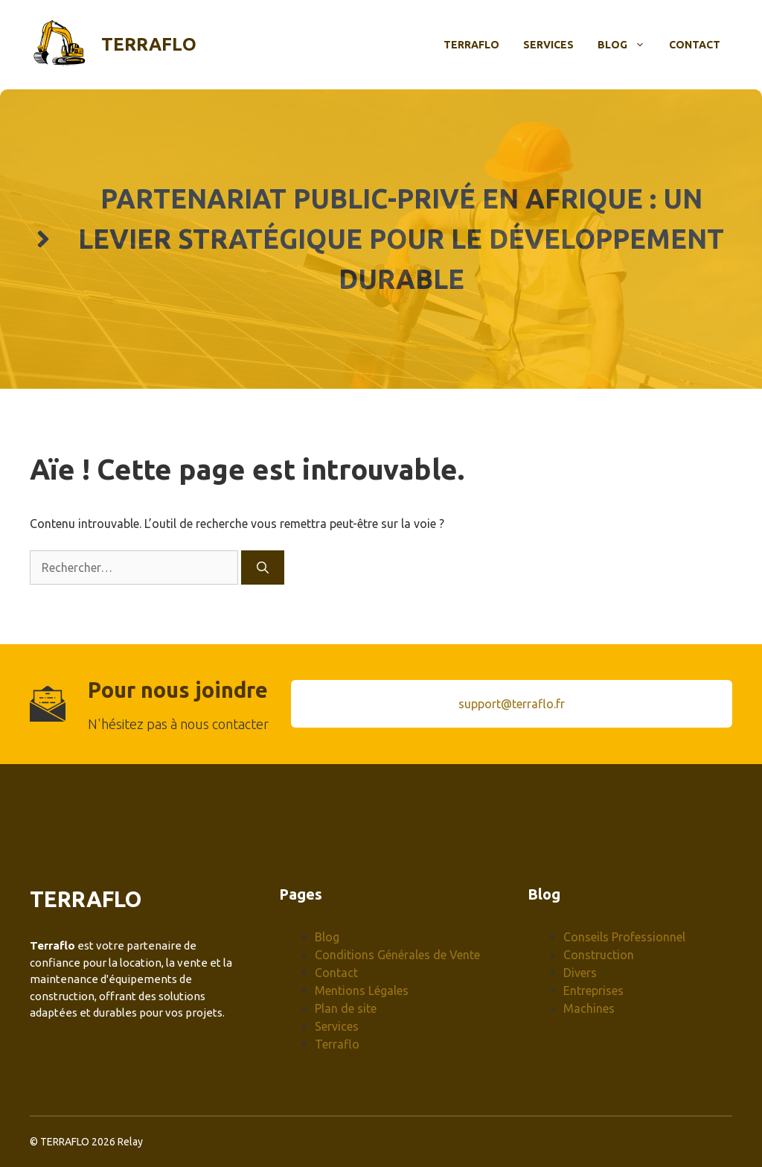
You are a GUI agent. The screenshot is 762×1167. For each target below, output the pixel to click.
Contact (694, 45)
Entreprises (593, 990)
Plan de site (346, 1008)
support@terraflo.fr (511, 703)
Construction (598, 954)
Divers (580, 972)
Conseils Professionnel (624, 937)
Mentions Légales (362, 990)
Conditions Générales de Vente (397, 954)
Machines (589, 1008)
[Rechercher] (262, 567)
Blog (627, 44)
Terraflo (148, 44)
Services (548, 45)
